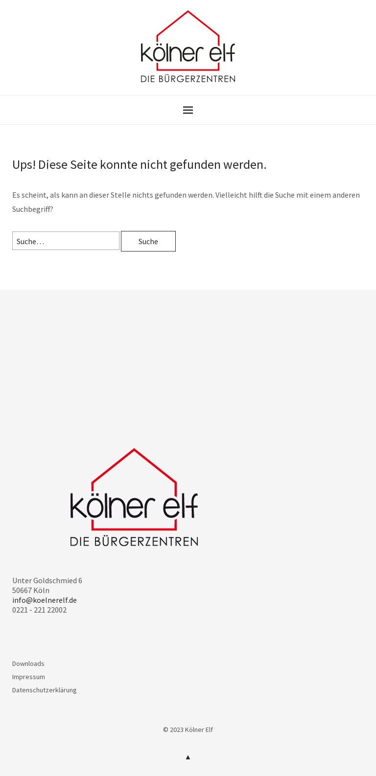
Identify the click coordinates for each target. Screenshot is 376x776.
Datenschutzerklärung (44, 689)
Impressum (28, 676)
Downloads (28, 663)
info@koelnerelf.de (44, 600)
